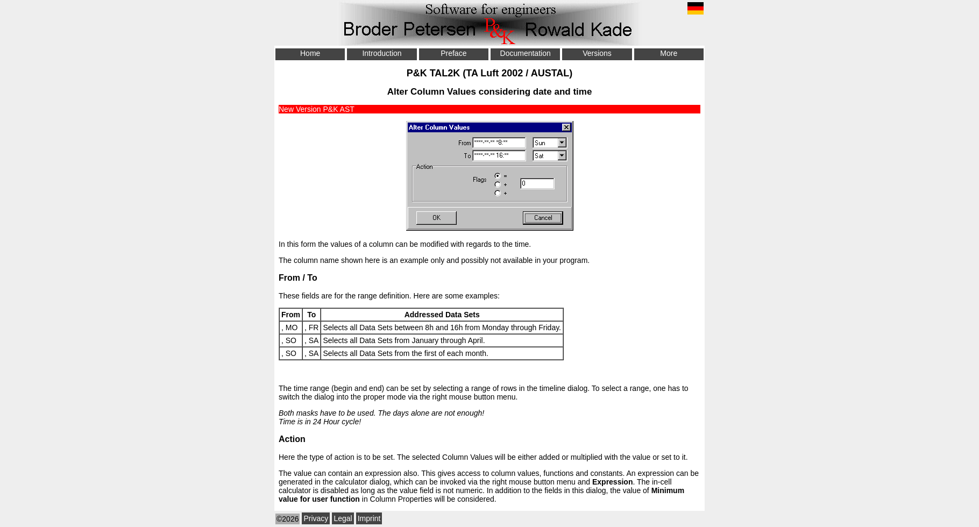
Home (310, 53)
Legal (343, 518)
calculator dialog (362, 482)
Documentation (525, 53)
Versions (597, 53)
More (668, 53)
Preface (453, 53)
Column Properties (401, 499)
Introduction (381, 53)
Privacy (315, 518)
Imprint (369, 518)
